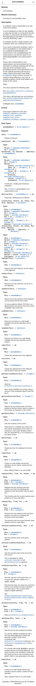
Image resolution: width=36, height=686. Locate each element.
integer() (13, 150)
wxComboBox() (8, 127)
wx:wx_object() (23, 127)
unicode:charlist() (26, 413)
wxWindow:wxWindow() (21, 148)
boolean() (22, 203)
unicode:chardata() (23, 166)
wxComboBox (19, 104)
